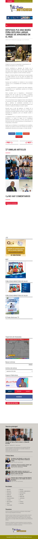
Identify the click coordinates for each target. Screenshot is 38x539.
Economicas (22, 493)
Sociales (22, 503)
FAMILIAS (9, 496)
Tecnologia (9, 505)
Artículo (21, 489)
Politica (21, 501)
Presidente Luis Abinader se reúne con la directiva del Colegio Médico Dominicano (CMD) (20, 459)
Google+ (26, 133)
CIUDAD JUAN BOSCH (25, 491)
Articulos (9, 491)
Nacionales (9, 501)
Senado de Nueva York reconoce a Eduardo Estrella (17, 442)
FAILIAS (21, 494)
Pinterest (19, 136)
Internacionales (10, 498)
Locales (9, 500)
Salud (8, 503)
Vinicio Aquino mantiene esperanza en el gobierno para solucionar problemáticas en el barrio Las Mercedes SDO (21, 472)
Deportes (9, 493)
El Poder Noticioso (19, 537)
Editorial (9, 494)
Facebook (11, 133)
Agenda (8, 489)
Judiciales (22, 498)
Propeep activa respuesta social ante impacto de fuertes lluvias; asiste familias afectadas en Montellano (21, 479)
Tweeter (19, 133)
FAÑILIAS (22, 496)
